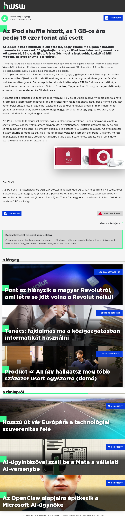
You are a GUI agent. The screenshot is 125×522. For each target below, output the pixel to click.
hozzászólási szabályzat (71, 515)
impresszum (28, 515)
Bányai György (23, 16)
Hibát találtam (109, 213)
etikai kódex (53, 515)
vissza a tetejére (109, 223)
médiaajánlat (40, 515)
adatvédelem (89, 515)
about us (100, 515)
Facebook (113, 18)
